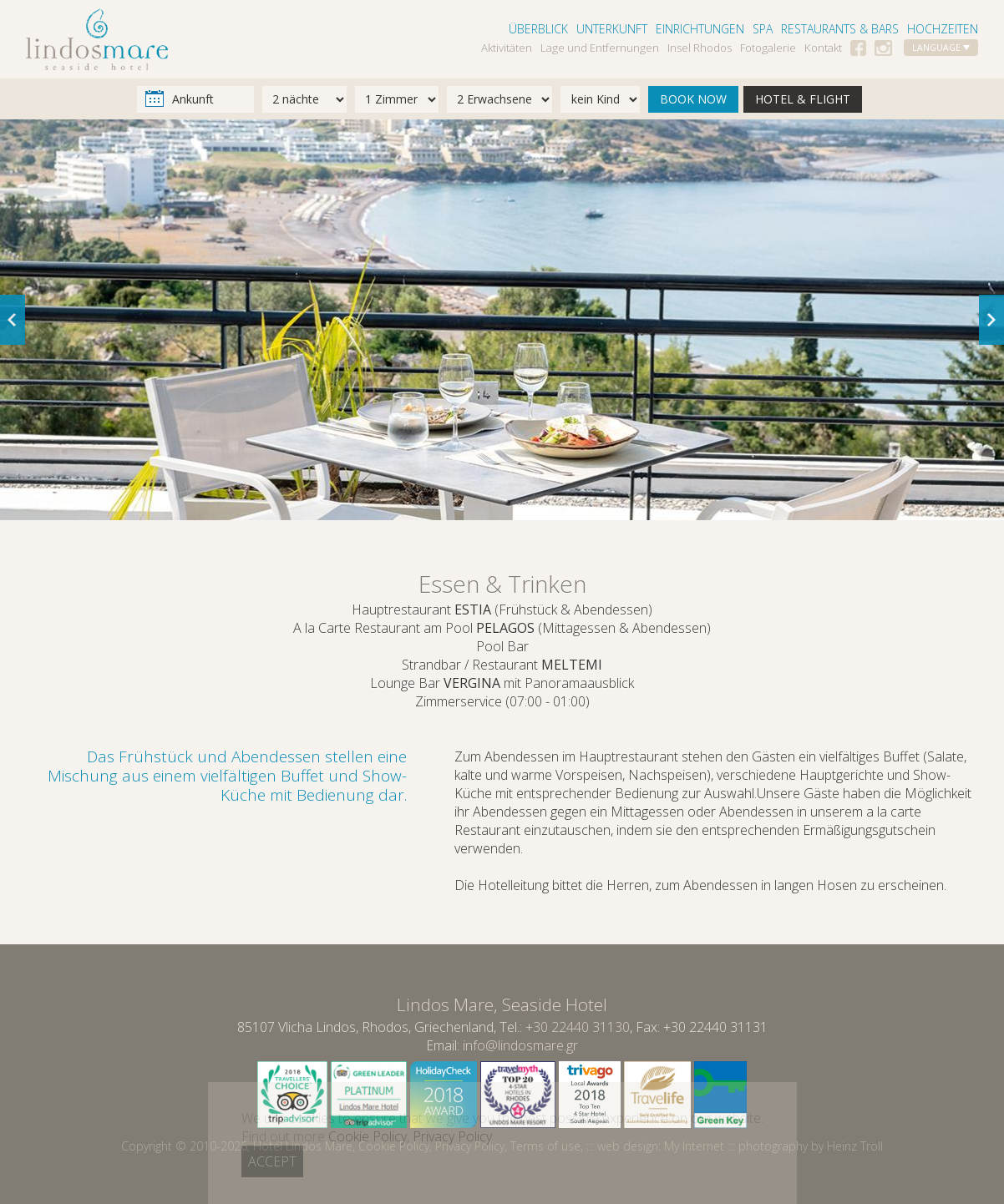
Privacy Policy (470, 1146)
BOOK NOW (693, 99)
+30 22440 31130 (577, 1027)
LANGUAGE (941, 47)
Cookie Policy (393, 1146)
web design (627, 1146)
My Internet (694, 1146)
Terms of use (545, 1146)
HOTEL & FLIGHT (802, 99)
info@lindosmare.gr (520, 1045)
